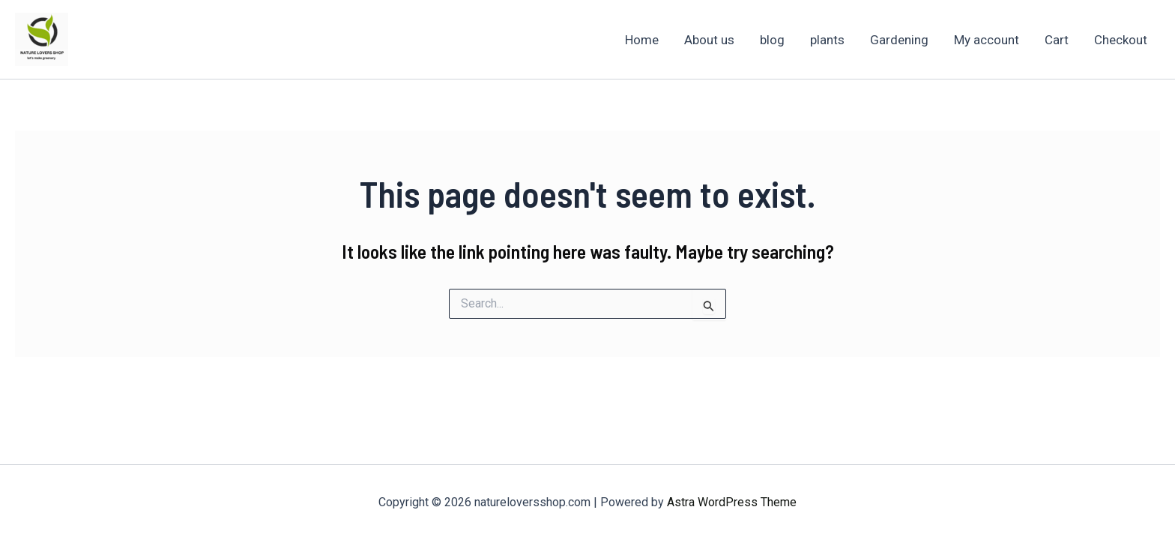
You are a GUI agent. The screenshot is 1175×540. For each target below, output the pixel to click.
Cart (1057, 39)
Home (642, 39)
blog (772, 39)
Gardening (899, 39)
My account (986, 39)
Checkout (1120, 39)
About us (709, 39)
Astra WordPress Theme (732, 502)
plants (827, 39)
